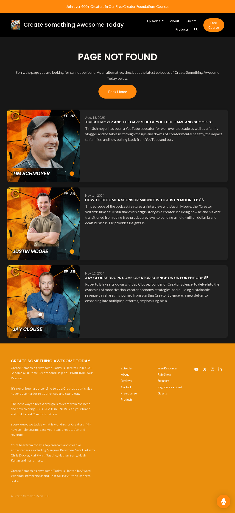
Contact (126, 387)
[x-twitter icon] (205, 369)
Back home (117, 91)
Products (182, 29)
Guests (191, 21)
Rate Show (164, 374)
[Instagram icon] (212, 369)
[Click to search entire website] (196, 29)
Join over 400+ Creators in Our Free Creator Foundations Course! (117, 6)
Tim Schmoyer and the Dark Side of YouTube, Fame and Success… (149, 122)
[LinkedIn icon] (220, 369)
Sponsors (163, 381)
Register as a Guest (170, 387)
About (174, 21)
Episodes (154, 21)
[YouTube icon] (196, 369)
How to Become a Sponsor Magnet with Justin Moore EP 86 (144, 200)
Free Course (213, 25)
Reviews (126, 381)
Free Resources (168, 368)
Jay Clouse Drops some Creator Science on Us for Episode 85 (147, 278)
